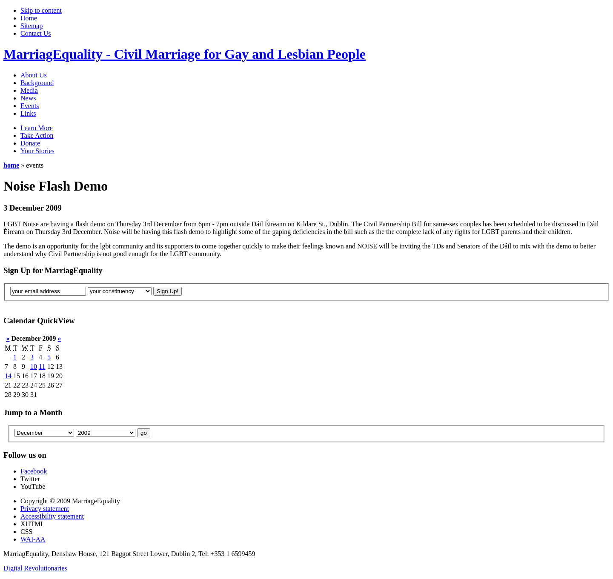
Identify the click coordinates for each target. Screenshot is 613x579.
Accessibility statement (52, 516)
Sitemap (31, 25)
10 (33, 366)
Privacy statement (44, 508)
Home (28, 18)
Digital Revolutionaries (35, 568)
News (28, 98)
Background (37, 82)
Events (29, 105)
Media (29, 90)
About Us (33, 75)
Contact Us (35, 33)
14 (8, 375)
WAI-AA (33, 539)
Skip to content (41, 10)
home (11, 165)
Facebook (33, 471)
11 (42, 366)
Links (28, 113)
